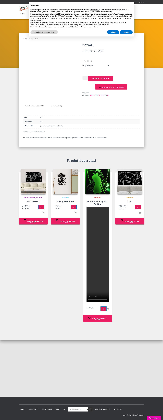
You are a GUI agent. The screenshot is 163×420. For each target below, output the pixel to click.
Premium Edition (103, 95)
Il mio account (33, 14)
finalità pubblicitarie (43, 400)
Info (62, 14)
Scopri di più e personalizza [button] (44, 414)
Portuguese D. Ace (65, 201)
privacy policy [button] (94, 391)
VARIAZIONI (88, 61)
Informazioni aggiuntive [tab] (34, 106)
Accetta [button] (126, 414)
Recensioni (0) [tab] (56, 106)
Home (22, 14)
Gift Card (45, 14)
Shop (54, 14)
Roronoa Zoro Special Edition (97, 202)
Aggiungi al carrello (99, 78)
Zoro (129, 201)
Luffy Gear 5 (33, 201)
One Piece (30, 38)
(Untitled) (141, 2)
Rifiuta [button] (113, 414)
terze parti (64, 396)
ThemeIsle (140, 415)
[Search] (89, 13)
